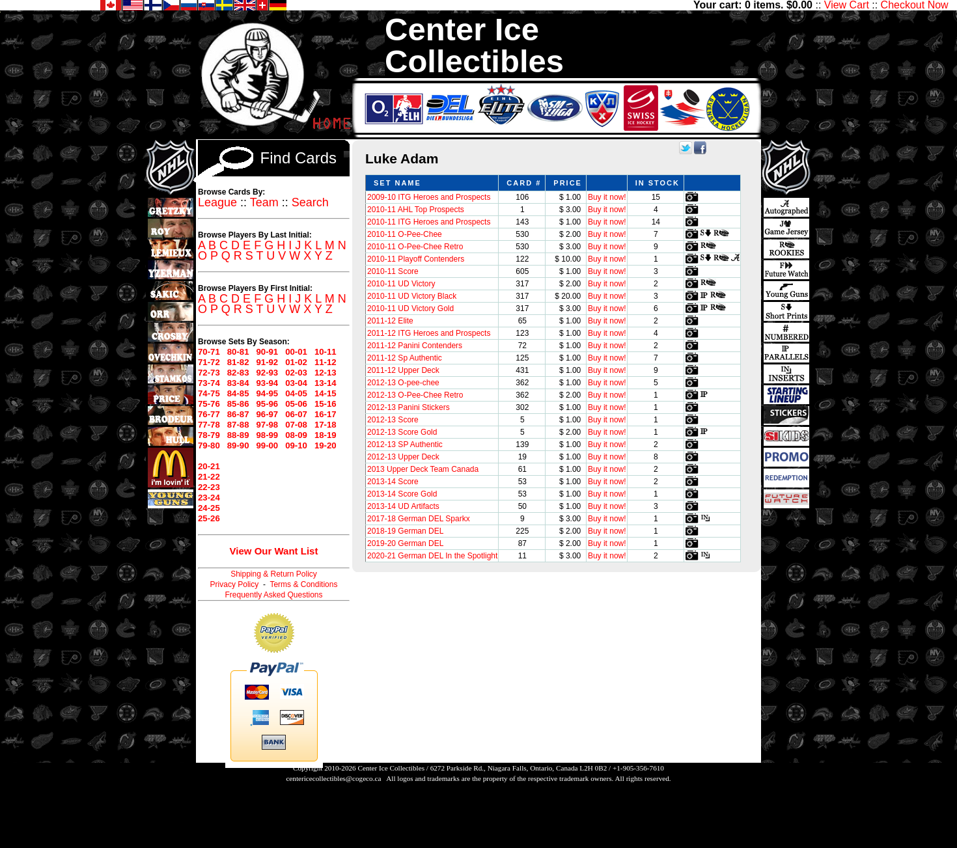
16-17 (325, 414)
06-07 (296, 414)
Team (264, 202)
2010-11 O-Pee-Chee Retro (415, 246)
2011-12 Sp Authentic (404, 357)
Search (310, 202)
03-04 (296, 383)
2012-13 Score (393, 419)
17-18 (325, 425)
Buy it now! (607, 197)
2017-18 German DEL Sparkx (418, 518)
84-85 (238, 393)
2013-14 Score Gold (402, 494)
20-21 (209, 466)
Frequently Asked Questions (273, 594)
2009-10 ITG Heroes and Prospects (428, 197)
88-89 (238, 435)
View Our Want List (274, 550)
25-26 (209, 518)
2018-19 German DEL (405, 531)
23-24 (209, 497)
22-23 (209, 487)
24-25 (209, 508)
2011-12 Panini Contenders (414, 345)
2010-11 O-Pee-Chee (404, 234)
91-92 (267, 362)
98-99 (267, 435)
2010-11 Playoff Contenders (415, 259)
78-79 (209, 435)
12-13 (325, 372)
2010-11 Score (393, 271)
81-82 (238, 362)
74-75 (209, 393)
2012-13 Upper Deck (403, 456)
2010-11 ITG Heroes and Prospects (428, 221)
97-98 (267, 425)
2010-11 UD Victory (401, 283)
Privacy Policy (234, 584)
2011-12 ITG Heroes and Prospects (428, 333)
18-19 (325, 435)
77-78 (209, 425)
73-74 (209, 383)
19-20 (325, 445)
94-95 (267, 393)
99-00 (267, 445)
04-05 (296, 393)
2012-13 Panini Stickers (408, 407)
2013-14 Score (393, 481)
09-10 (296, 445)
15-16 (325, 404)
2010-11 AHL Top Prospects (415, 209)
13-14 (325, 383)
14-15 (325, 393)
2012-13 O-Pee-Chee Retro (415, 395)
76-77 (209, 414)
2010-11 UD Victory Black (411, 296)
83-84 (238, 383)
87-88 (238, 425)
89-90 (238, 445)
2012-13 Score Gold (402, 432)
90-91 (267, 352)
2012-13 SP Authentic (405, 444)
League (217, 202)
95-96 (267, 404)
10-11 (325, 352)
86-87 (238, 414)
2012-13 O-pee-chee (403, 382)
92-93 (267, 372)
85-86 (238, 404)
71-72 (209, 362)
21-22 (209, 477)
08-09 (296, 435)
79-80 (209, 445)
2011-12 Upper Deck (403, 370)
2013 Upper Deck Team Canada (422, 469)
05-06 (296, 404)
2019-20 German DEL (405, 543)
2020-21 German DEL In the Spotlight (432, 555)
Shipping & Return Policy (273, 574)
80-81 (238, 352)
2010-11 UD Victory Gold (410, 308)
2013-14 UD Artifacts (403, 506)
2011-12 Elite (390, 320)
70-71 (209, 352)
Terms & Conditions (303, 584)
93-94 (267, 383)
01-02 (296, 362)
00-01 (296, 352)
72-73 (209, 372)
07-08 (296, 425)
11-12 (325, 362)
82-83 (238, 372)
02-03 (296, 372)
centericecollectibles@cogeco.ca (333, 778)
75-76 (209, 404)
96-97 (267, 414)
